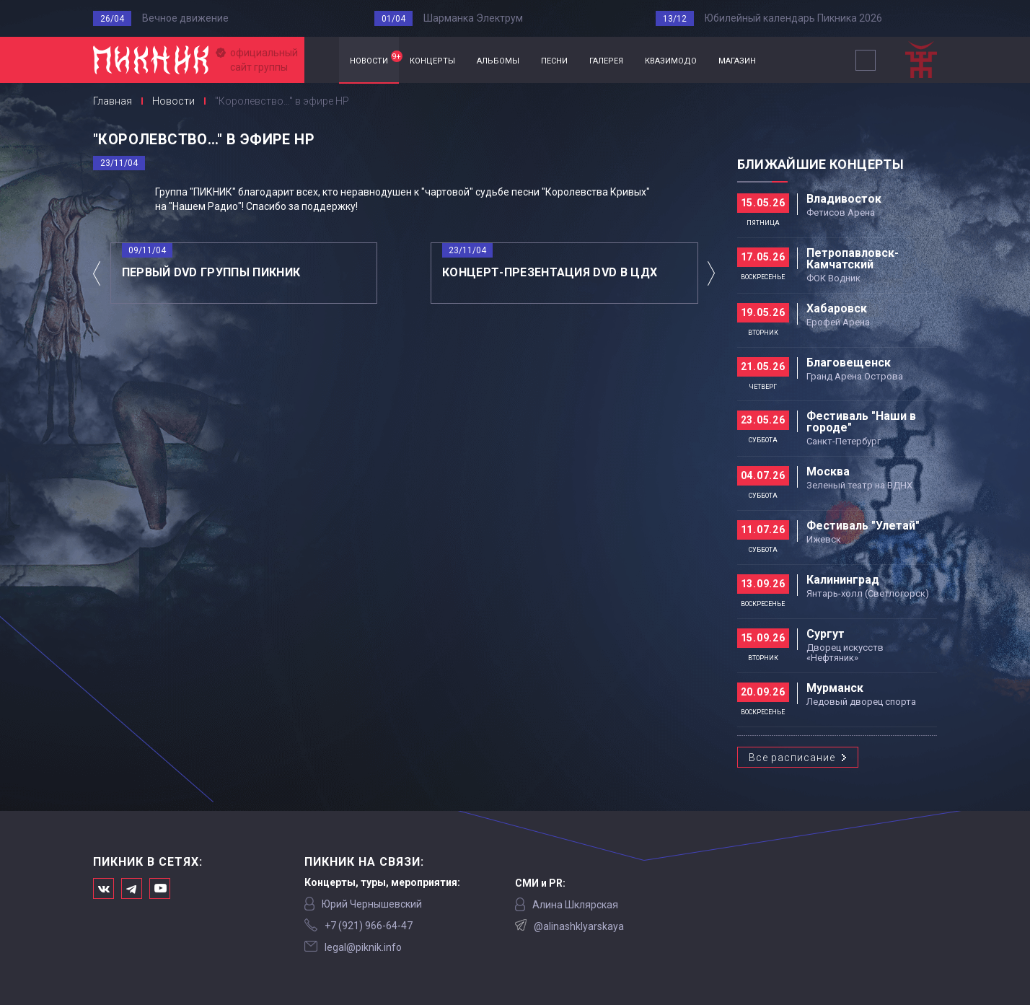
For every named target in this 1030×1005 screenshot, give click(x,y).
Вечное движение (185, 18)
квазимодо (671, 59)
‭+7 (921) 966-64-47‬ (369, 925)
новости (374, 58)
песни (554, 59)
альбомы (498, 59)
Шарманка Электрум (473, 18)
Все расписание (792, 757)
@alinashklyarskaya (579, 926)
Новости (173, 101)
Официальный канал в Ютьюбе (159, 888)
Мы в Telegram (131, 888)
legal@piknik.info (363, 947)
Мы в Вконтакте (103, 888)
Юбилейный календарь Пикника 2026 (793, 18)
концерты (432, 59)
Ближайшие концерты (820, 164)
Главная (321, 60)
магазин (737, 59)
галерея (606, 59)
